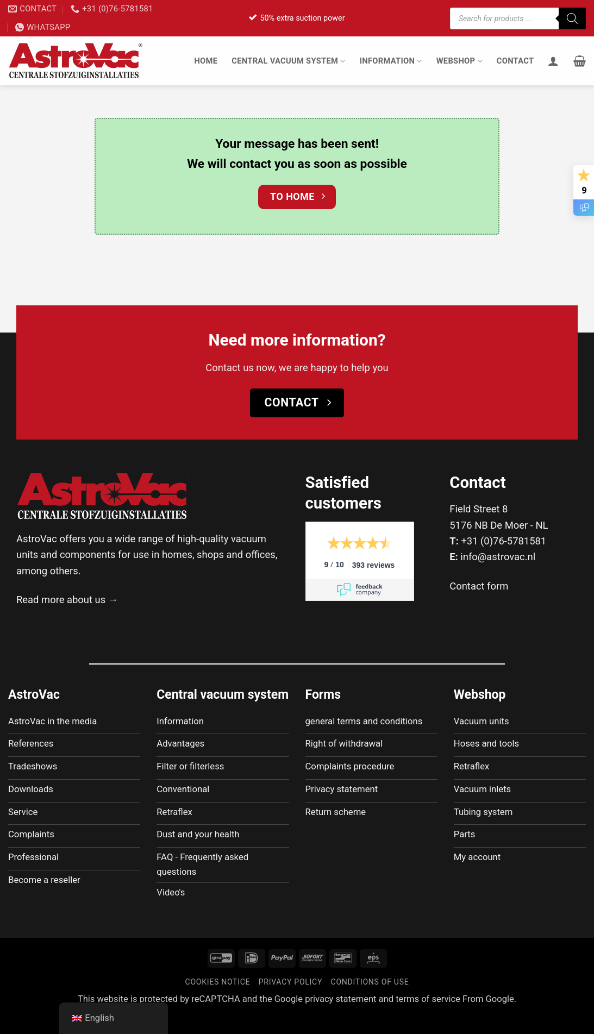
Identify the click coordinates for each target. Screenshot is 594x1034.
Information (391, 61)
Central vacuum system (288, 61)
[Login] (553, 61)
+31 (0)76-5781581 (503, 541)
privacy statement (340, 1018)
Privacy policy (290, 1001)
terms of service (428, 1018)
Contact (515, 61)
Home (205, 61)
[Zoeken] (572, 18)
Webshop (459, 61)
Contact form (478, 586)
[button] (579, 61)
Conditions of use (370, 1001)
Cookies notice (218, 1001)
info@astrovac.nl (497, 556)
